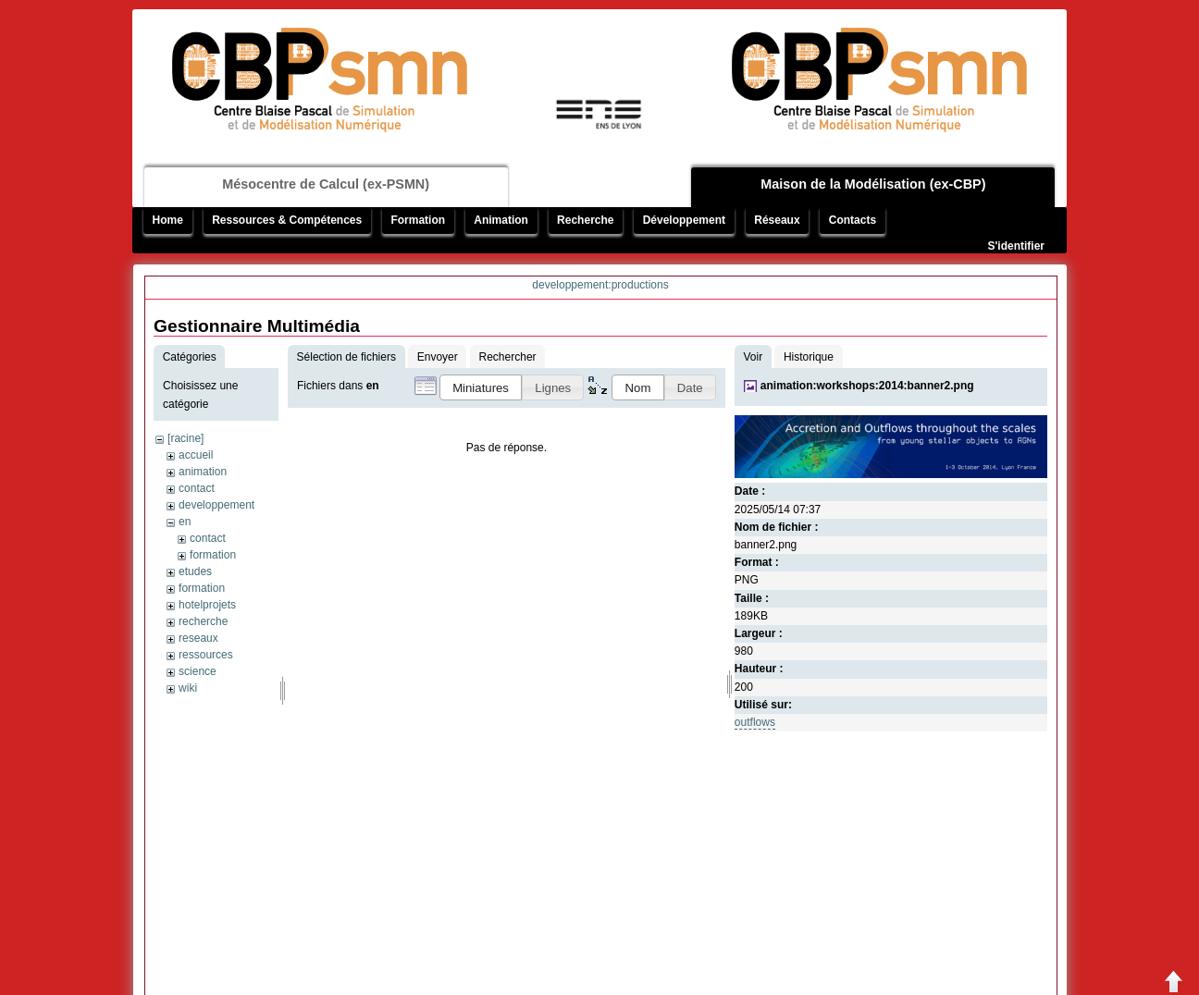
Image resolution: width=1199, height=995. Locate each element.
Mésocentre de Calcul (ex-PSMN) (325, 184)
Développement (684, 220)
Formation (417, 220)
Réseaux (776, 220)
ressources (206, 654)
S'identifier (1015, 246)
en (185, 521)
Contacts (852, 220)
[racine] (185, 438)
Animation (501, 220)
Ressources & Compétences (287, 220)
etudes (195, 571)
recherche (203, 621)
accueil (196, 454)
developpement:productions (600, 284)
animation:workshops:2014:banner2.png (867, 385)
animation (203, 471)
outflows (755, 722)
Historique (809, 356)
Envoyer (437, 356)
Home (168, 220)
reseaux (198, 638)
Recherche (585, 220)
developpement (216, 504)
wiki (188, 688)
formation (213, 554)
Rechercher (508, 356)
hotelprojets (207, 604)
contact (197, 488)
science (197, 671)
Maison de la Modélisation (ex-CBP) (872, 184)
